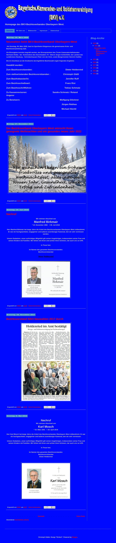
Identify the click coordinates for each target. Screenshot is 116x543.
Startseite (9, 31)
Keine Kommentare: (35, 115)
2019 (95, 62)
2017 (95, 65)
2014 (95, 71)
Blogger (74, 537)
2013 (95, 73)
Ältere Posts (80, 516)
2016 (95, 68)
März (96, 46)
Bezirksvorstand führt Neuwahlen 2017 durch (34, 318)
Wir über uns (20, 31)
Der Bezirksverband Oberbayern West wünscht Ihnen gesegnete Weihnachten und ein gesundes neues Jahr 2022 (43, 130)
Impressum (43, 31)
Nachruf (11, 214)
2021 (95, 59)
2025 (95, 43)
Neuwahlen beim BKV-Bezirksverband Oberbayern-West (41, 41)
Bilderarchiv (32, 31)
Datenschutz (55, 31)
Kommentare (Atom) (22, 520)
